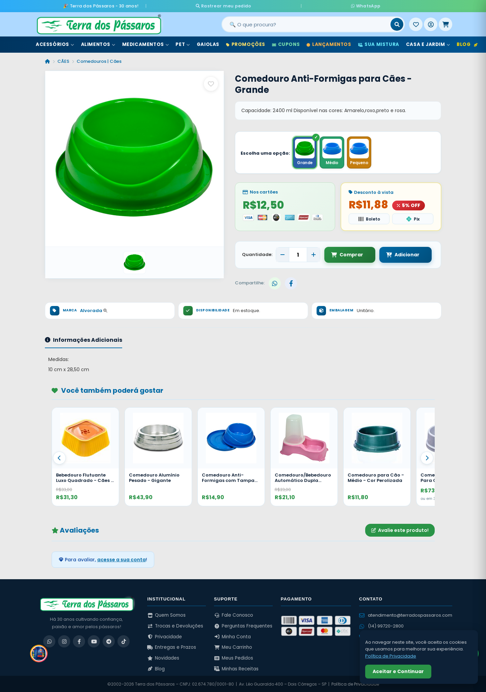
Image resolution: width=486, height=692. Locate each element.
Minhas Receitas (236, 668)
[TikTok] (123, 641)
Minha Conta (232, 636)
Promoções (245, 43)
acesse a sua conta (121, 559)
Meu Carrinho (233, 646)
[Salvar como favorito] (211, 82)
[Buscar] (396, 23)
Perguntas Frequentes (243, 625)
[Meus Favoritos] (416, 23)
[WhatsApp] (49, 641)
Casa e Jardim (428, 43)
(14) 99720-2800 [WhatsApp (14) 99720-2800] (381, 625)
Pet (183, 43)
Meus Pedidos (233, 657)
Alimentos (98, 43)
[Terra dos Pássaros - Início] (98, 23)
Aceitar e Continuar (398, 671)
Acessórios (55, 43)
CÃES (63, 60)
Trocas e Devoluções (175, 625)
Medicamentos (145, 43)
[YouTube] (94, 641)
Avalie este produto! (400, 529)
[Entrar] (430, 23)
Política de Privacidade (355, 683)
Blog (467, 43)
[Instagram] (64, 641)
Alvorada (93, 310)
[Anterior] (59, 457)
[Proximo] (427, 457)
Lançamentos (328, 43)
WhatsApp (323, 5)
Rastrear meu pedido (266, 5)
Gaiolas (208, 43)
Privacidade (164, 636)
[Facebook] (79, 641)
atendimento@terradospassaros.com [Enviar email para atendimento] (405, 614)
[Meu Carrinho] (445, 23)
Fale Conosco (233, 614)
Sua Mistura (378, 43)
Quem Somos (166, 614)
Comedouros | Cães (99, 60)
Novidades (163, 657)
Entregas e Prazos (171, 646)
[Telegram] (109, 641)
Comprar (347, 254)
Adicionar (397, 254)
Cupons (286, 43)
